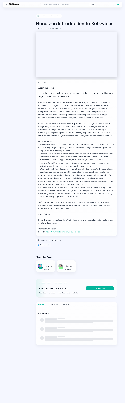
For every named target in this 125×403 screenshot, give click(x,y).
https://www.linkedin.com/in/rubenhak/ (63, 232)
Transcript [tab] (54, 304)
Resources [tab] (66, 304)
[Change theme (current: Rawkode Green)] (118, 5)
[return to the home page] (14, 4)
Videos (45, 16)
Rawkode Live (55, 16)
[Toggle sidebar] (6, 4)
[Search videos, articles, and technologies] (68, 4)
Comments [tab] (42, 304)
